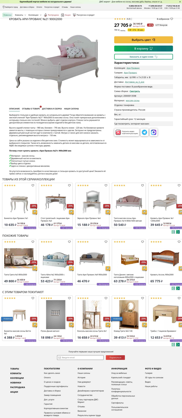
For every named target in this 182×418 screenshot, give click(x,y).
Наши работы (151, 404)
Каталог (33, 17)
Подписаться (115, 375)
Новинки (7, 25)
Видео (148, 400)
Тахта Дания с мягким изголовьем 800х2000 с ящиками (129, 293)
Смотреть (135, 109)
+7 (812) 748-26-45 (173, 6)
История (81, 395)
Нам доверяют (84, 400)
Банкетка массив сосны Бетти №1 (17, 350)
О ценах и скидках (52, 400)
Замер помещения (52, 413)
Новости (81, 404)
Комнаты (19, 25)
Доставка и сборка (27, 7)
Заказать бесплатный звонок (169, 25)
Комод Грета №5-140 (123, 349)
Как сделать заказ (52, 391)
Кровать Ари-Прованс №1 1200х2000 (162, 237)
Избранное (165, 17)
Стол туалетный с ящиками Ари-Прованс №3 (55, 237)
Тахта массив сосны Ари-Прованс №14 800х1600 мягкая (128, 237)
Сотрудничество (85, 413)
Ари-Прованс (133, 85)
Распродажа (51, 25)
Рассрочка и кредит (52, 7)
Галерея (148, 391)
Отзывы (65, 7)
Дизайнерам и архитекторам (91, 408)
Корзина (176, 17)
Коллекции (33, 25)
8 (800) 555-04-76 (135, 6)
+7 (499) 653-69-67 (155, 6)
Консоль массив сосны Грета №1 (92, 349)
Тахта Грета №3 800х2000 (15, 292)
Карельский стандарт (121, 395)
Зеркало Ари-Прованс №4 (89, 236)
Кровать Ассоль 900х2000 (162, 292)
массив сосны (132, 118)
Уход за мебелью (119, 391)
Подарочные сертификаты (56, 404)
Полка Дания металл (50, 349)
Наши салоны (75, 7)
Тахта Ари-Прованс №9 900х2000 (92, 292)
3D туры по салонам (154, 395)
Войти (156, 17)
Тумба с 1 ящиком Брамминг (163, 349)
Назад (8, 30)
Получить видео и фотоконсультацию (127, 150)
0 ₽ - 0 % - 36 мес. (136, 48)
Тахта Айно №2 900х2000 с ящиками (53, 293)
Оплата (39, 7)
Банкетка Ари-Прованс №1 (16, 236)
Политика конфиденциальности (121, 408)
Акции (66, 25)
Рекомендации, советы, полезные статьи (122, 401)
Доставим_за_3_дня (134, 99)
